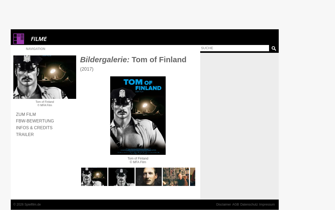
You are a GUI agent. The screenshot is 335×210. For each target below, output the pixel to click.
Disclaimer (223, 204)
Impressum (267, 204)
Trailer (25, 134)
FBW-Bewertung (35, 120)
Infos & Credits (34, 127)
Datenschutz (249, 204)
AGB (235, 204)
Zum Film (26, 114)
